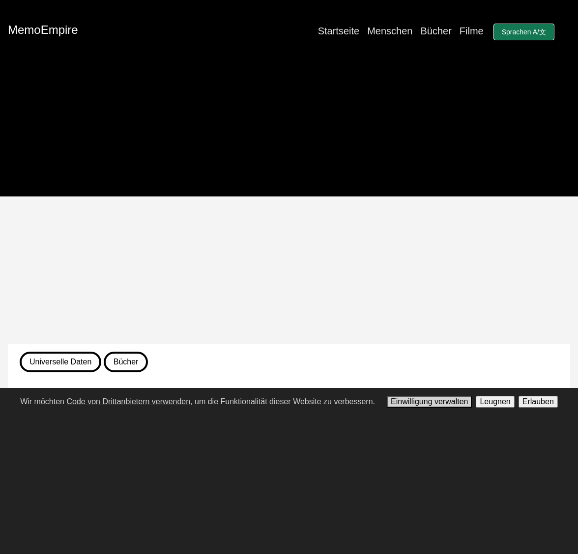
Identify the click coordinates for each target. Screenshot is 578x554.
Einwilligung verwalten (429, 401)
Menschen (389, 31)
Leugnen (495, 401)
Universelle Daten (60, 362)
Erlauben (538, 401)
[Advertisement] (289, 270)
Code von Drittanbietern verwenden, (129, 401)
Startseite (338, 31)
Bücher (435, 31)
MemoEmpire (43, 29)
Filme (472, 31)
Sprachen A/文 (524, 32)
